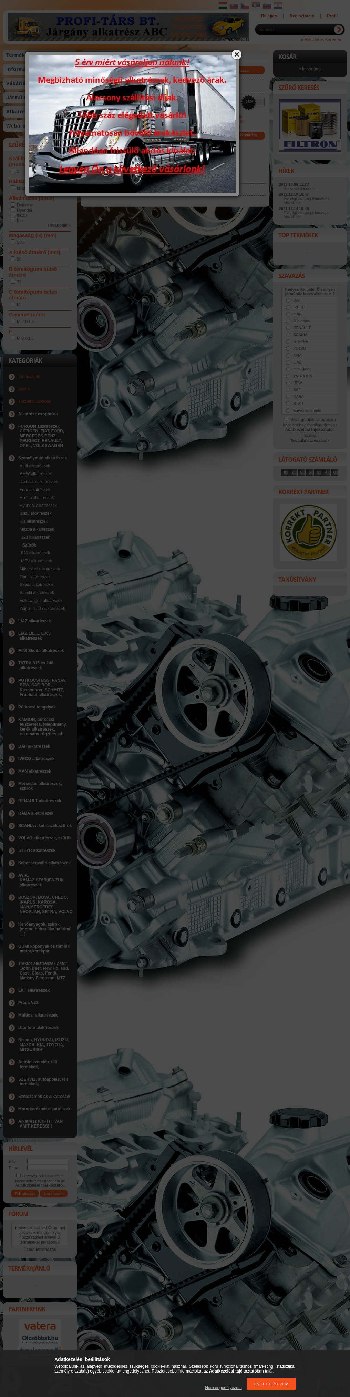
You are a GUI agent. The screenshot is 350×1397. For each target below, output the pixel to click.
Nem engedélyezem (223, 1387)
